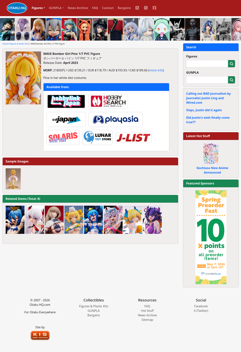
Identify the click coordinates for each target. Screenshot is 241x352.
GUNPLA (192, 72)
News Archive (78, 8)
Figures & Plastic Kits (19, 43)
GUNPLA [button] (55, 8)
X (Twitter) (201, 311)
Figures (191, 56)
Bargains (124, 8)
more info (156, 70)
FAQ (95, 8)
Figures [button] (37, 8)
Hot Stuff (147, 311)
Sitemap (147, 320)
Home (5, 43)
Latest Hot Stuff (198, 136)
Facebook (201, 306)
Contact (108, 8)
